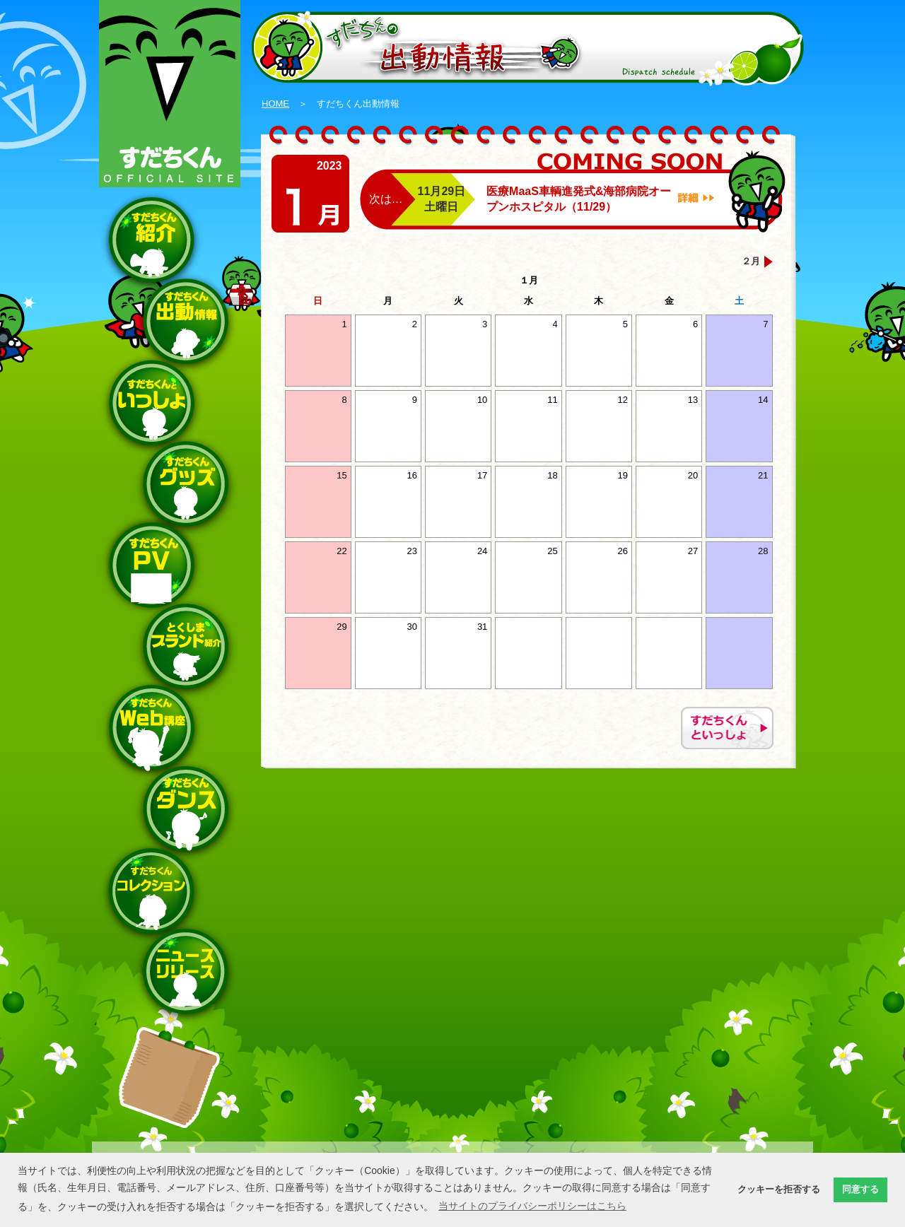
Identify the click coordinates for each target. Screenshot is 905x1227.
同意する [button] (860, 1189)
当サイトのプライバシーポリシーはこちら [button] (532, 1205)
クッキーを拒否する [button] (778, 1189)
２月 (751, 261)
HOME (275, 103)
